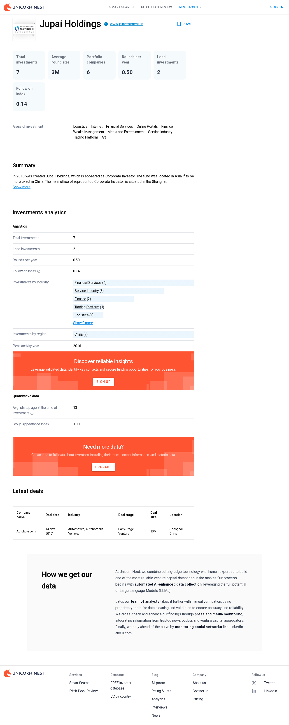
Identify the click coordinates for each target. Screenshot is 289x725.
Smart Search (121, 7)
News (155, 715)
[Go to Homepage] (24, 7)
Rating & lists (161, 691)
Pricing (198, 699)
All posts (158, 683)
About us (199, 683)
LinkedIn (264, 691)
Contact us (200, 691)
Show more (21, 187)
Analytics (158, 699)
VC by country (120, 696)
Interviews (159, 707)
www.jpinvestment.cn (126, 24)
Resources (191, 7)
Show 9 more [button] (83, 323)
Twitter (263, 683)
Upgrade (103, 467)
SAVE (184, 24)
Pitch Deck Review (156, 7)
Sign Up (103, 382)
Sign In (276, 7)
